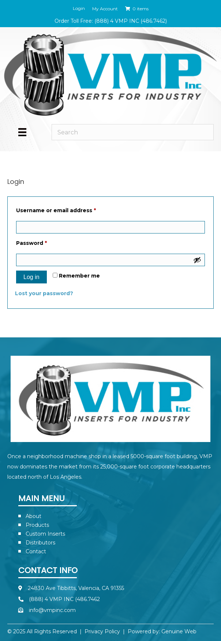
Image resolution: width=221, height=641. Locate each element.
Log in (31, 277)
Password (44, 242)
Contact (36, 551)
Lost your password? (44, 293)
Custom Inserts (45, 533)
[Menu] (22, 132)
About (33, 516)
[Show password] (197, 260)
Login (79, 8)
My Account (105, 9)
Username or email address (68, 209)
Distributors (40, 542)
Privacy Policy (102, 631)
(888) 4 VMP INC (116, 21)
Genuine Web (178, 631)
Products (37, 525)
